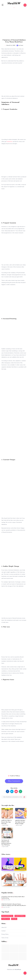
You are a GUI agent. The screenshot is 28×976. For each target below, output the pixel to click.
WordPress (18, 969)
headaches (10, 141)
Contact (3, 931)
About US (3, 927)
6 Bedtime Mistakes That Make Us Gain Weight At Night (20, 822)
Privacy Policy (4, 934)
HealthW (14, 5)
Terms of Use (4, 937)
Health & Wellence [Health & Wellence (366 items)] (20, 915)
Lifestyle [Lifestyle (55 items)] (14, 918)
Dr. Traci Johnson (18, 230)
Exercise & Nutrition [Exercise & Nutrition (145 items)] (7, 915)
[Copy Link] (14, 797)
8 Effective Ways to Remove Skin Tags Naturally (6, 822)
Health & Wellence (15, 775)
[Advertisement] (14, 23)
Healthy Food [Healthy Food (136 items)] (5, 918)
